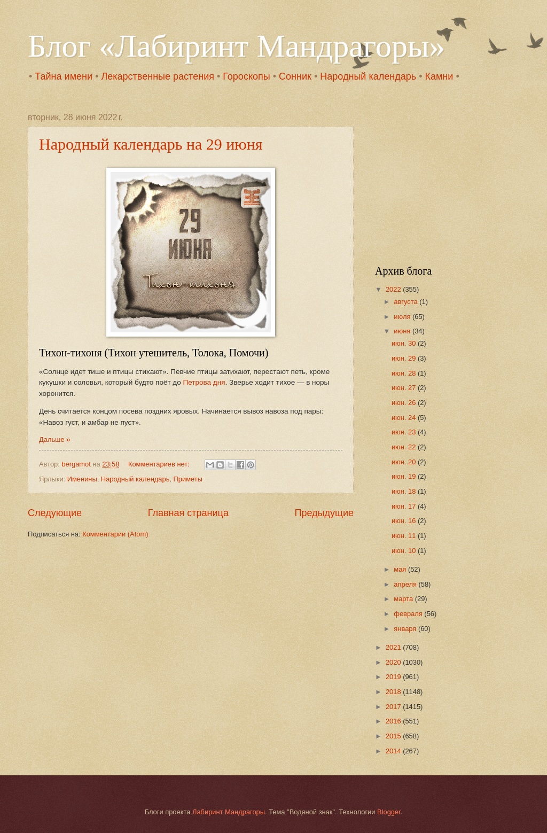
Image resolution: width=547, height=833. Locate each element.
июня (403, 331)
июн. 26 (405, 403)
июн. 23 (405, 432)
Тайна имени (63, 76)
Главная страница (188, 513)
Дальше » (54, 439)
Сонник (295, 76)
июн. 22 (405, 447)
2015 (394, 736)
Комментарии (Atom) (115, 534)
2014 (394, 751)
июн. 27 (405, 388)
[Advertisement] (442, 179)
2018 (394, 692)
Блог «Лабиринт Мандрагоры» (236, 46)
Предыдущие (324, 513)
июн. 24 (405, 418)
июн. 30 (405, 343)
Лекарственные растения (157, 76)
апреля (406, 584)
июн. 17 (405, 506)
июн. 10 (405, 551)
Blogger (389, 812)
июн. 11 (405, 536)
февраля (409, 614)
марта (404, 599)
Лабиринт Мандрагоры (228, 812)
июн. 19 (405, 476)
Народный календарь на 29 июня (151, 144)
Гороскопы (246, 76)
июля (403, 317)
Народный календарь (368, 76)
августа (406, 302)
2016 (394, 721)
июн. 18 (405, 491)
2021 (394, 647)
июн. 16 (405, 521)
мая (401, 569)
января (406, 629)
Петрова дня (204, 382)
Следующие (55, 513)
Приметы (188, 479)
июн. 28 (405, 373)
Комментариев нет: (159, 464)
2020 (394, 662)
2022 (394, 289)
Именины (82, 479)
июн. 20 (405, 462)
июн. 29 (405, 358)
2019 (394, 677)
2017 (394, 707)
